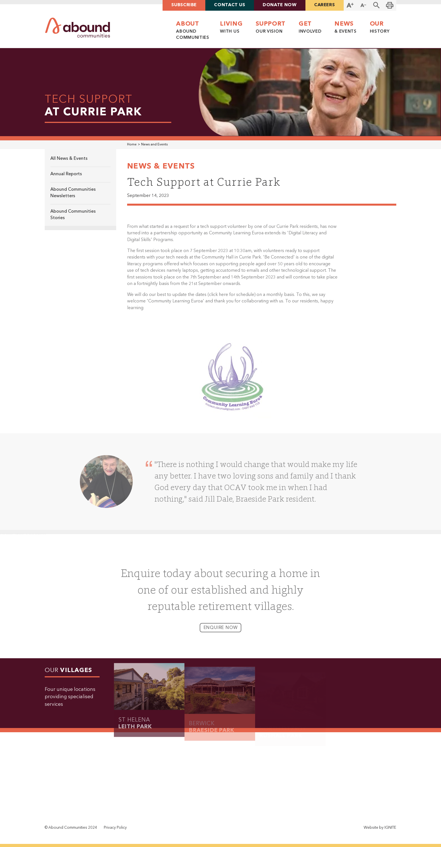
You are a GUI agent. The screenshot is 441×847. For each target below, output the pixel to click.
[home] (78, 27)
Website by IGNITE (380, 828)
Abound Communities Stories (73, 214)
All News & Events (68, 158)
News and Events (154, 144)
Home (132, 144)
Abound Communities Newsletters (73, 192)
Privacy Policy (115, 828)
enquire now (221, 630)
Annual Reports (66, 174)
